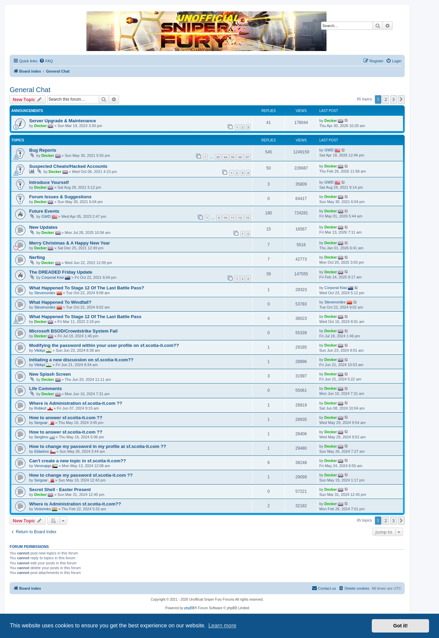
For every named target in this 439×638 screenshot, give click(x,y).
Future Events (44, 211)
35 (232, 157)
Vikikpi (39, 350)
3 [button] (393, 99)
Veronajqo (42, 465)
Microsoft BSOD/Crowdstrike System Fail (73, 331)
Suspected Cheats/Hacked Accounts (68, 166)
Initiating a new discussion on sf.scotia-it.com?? (81, 359)
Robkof (40, 408)
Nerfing (37, 257)
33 (218, 157)
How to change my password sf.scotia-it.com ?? (81, 475)
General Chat (30, 89)
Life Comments (45, 388)
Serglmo (41, 437)
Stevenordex (45, 293)
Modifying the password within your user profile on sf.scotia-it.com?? (104, 345)
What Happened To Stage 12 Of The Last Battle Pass (85, 316)
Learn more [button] (222, 625)
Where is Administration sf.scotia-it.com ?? (75, 403)
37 (247, 157)
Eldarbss (41, 451)
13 (247, 217)
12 (239, 217)
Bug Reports (42, 150)
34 (225, 157)
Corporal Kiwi (52, 277)
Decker (40, 125)
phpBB (189, 608)
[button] (401, 99)
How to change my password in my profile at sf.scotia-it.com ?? (97, 446)
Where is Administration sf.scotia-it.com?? (75, 503)
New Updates (43, 227)
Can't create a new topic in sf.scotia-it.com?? (77, 460)
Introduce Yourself (49, 182)
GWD (329, 150)
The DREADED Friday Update (60, 272)
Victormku (42, 508)
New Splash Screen (50, 374)
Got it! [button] (400, 625)
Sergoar (41, 422)
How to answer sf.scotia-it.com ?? (65, 417)
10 (225, 217)
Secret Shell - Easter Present (60, 489)
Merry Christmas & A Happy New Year (69, 243)
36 (239, 157)
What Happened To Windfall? (60, 302)
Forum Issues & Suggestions (60, 196)
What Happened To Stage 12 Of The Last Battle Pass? (86, 287)
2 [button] (385, 99)
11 (232, 217)
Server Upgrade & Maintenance (62, 120)
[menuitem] (46, 61)
